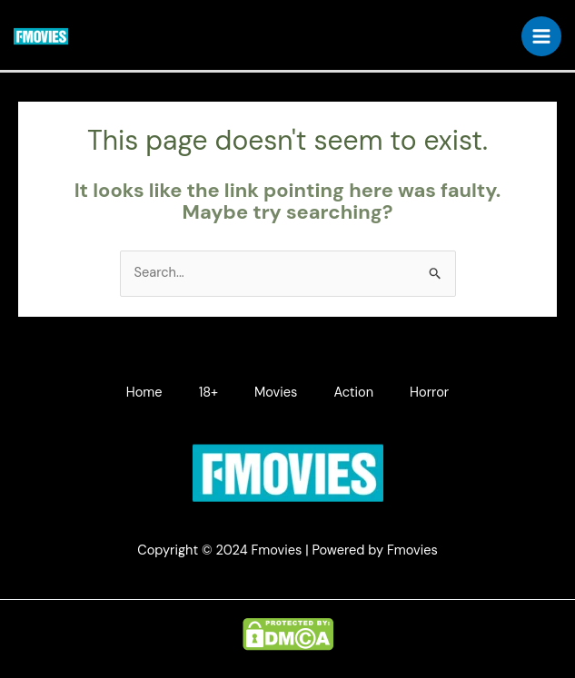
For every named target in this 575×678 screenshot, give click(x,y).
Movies (275, 392)
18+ (208, 392)
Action (353, 392)
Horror (429, 392)
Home (144, 392)
